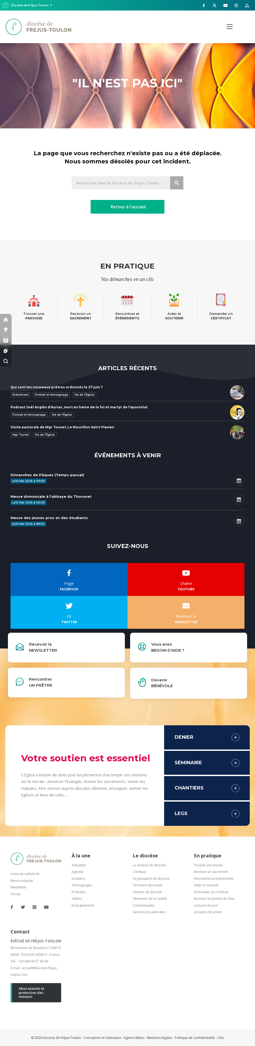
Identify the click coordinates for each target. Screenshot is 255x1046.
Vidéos (77, 898)
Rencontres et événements (213, 878)
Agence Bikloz (134, 1037)
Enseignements (83, 905)
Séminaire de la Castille (150, 898)
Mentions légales (159, 1037)
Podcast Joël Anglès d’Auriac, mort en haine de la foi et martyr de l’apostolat (79, 407)
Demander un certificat (211, 892)
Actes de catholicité (25, 874)
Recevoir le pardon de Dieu (214, 898)
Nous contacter (22, 880)
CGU (220, 1037)
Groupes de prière (208, 912)
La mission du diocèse (149, 865)
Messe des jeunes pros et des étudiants (49, 518)
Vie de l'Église (84, 394)
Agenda (77, 871)
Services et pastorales (149, 912)
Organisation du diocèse (151, 878)
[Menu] (229, 26)
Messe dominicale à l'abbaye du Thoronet (51, 496)
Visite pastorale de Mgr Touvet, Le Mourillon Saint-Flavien (62, 427)
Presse (16, 894)
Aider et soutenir (206, 885)
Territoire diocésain (147, 885)
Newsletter (19, 887)
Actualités (79, 865)
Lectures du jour (206, 905)
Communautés (144, 905)
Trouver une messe (208, 865)
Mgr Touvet (20, 434)
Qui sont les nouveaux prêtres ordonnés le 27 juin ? (57, 387)
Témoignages (82, 885)
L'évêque (139, 871)
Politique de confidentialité (195, 1037)
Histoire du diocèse (147, 892)
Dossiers (78, 878)
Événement (20, 394)
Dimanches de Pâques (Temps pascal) (47, 475)
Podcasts (78, 892)
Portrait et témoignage (51, 394)
